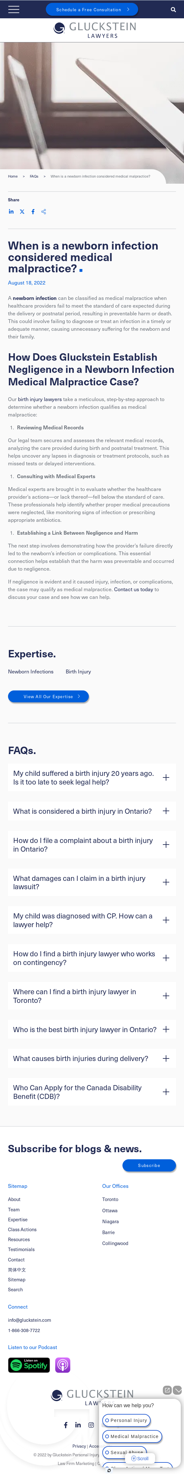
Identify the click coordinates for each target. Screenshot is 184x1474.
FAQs (34, 176)
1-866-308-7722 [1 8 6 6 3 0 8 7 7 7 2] (24, 1330)
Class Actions (22, 1229)
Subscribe (149, 1165)
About (14, 1199)
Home (13, 176)
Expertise (18, 1219)
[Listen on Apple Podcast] (63, 1365)
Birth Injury (78, 671)
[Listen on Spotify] (29, 1365)
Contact (16, 1259)
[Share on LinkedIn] (11, 211)
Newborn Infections (31, 671)
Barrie (108, 1232)
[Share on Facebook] (33, 211)
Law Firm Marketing (76, 1463)
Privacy (79, 1446)
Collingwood (115, 1243)
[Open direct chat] (167, 1390)
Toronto (110, 1199)
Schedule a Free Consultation (88, 9)
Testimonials (21, 1249)
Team (14, 1209)
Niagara (110, 1221)
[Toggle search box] (173, 9)
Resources (19, 1239)
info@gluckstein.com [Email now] (29, 1319)
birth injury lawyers (40, 399)
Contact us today (133, 589)
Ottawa (110, 1210)
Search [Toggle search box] (15, 1289)
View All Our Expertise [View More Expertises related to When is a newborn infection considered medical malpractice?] (48, 696)
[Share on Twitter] (22, 211)
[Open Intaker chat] (109, 1470)
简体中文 (17, 1269)
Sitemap (16, 1279)
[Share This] (43, 211)
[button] (92, 777)
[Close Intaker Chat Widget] (177, 1390)
